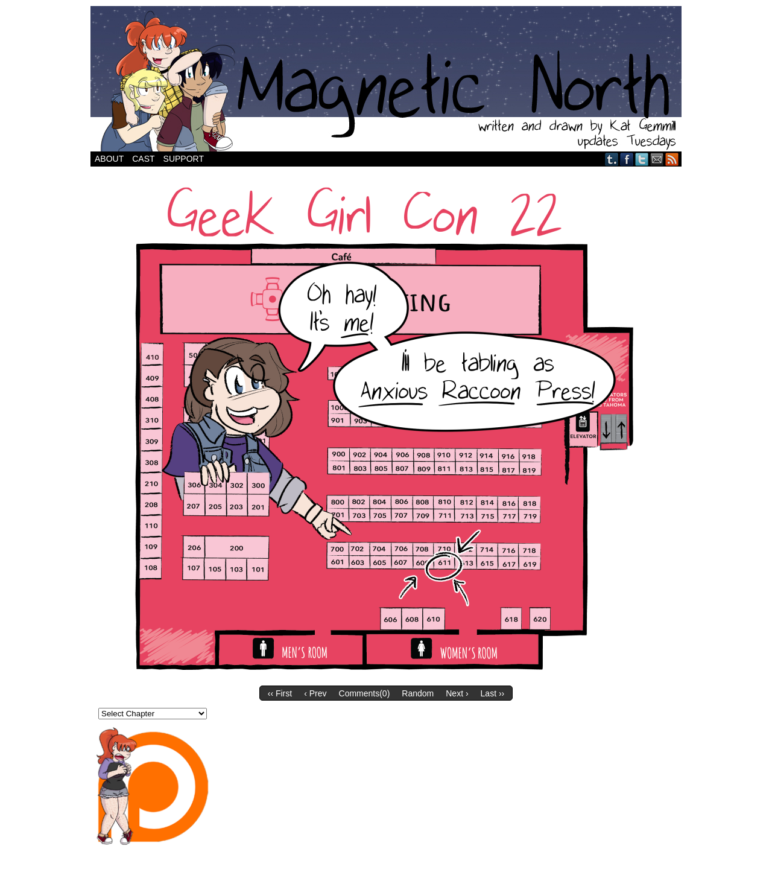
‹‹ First (280, 693)
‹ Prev (315, 693)
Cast (143, 159)
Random (418, 693)
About (109, 159)
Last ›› (493, 693)
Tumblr (611, 159)
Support (183, 159)
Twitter (642, 159)
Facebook (626, 159)
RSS (672, 159)
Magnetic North (386, 78)
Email (657, 159)
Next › (457, 693)
